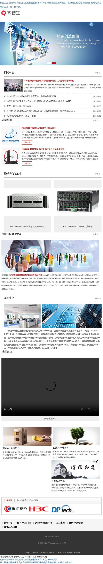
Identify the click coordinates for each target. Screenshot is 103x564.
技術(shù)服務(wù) (43, 523)
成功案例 (60, 523)
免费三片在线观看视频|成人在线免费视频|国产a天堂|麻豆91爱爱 (28, 559)
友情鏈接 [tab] (8, 500)
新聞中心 (8, 523)
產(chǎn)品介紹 (24, 523)
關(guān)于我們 (76, 523)
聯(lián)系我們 (10, 527)
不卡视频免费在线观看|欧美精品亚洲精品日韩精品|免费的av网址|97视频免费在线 (36, 562)
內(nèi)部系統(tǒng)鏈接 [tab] (27, 500)
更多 (98, 73)
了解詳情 (26, 142)
